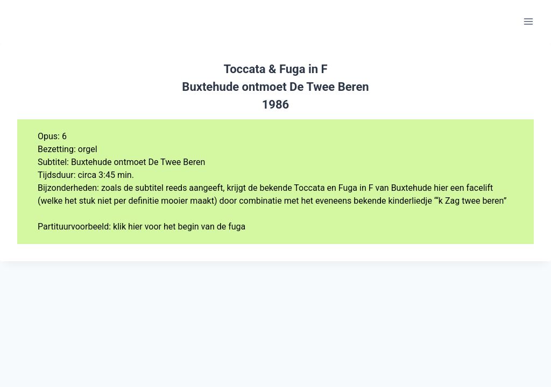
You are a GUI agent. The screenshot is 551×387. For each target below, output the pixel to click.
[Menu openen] (528, 21)
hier (135, 226)
